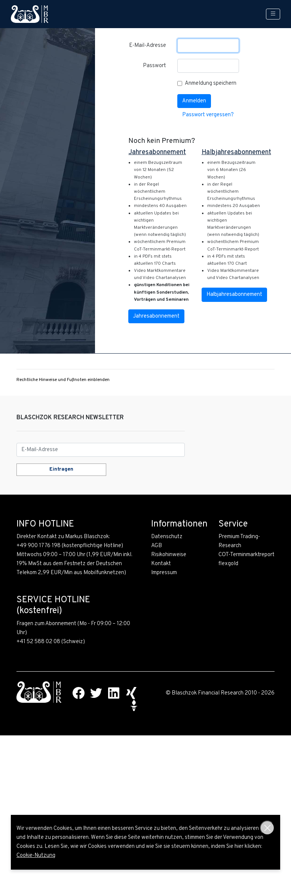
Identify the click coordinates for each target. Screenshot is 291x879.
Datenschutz (167, 536)
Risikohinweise (168, 554)
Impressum (164, 572)
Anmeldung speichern (210, 83)
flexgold (228, 563)
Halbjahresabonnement (234, 294)
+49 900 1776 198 (38, 545)
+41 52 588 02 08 (38, 641)
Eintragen (61, 469)
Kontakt (161, 563)
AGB (156, 545)
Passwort (154, 65)
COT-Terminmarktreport (246, 554)
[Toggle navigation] (273, 14)
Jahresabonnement (156, 316)
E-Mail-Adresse (147, 45)
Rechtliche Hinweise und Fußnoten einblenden (63, 380)
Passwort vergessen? (208, 114)
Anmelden (194, 101)
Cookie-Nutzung (35, 855)
